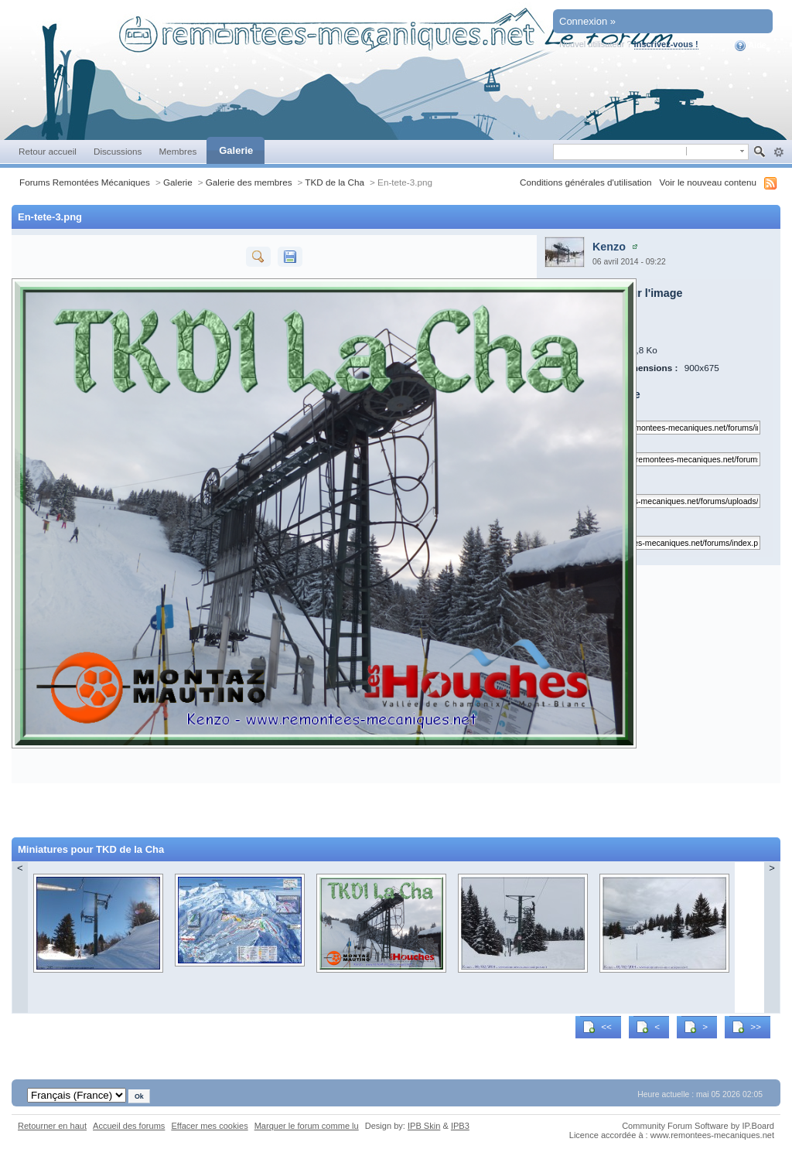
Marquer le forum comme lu (306, 1125)
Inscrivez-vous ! (666, 44)
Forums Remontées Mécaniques (84, 182)
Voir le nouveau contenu (708, 182)
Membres (177, 151)
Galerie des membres (249, 182)
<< (597, 1027)
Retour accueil (48, 151)
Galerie (236, 150)
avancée (778, 152)
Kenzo (609, 246)
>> (746, 1027)
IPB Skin (424, 1125)
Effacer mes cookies (209, 1125)
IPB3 (460, 1125)
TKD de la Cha (334, 182)
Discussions (118, 151)
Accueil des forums (129, 1125)
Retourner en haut (52, 1125)
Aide (750, 45)
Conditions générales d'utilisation (586, 182)
